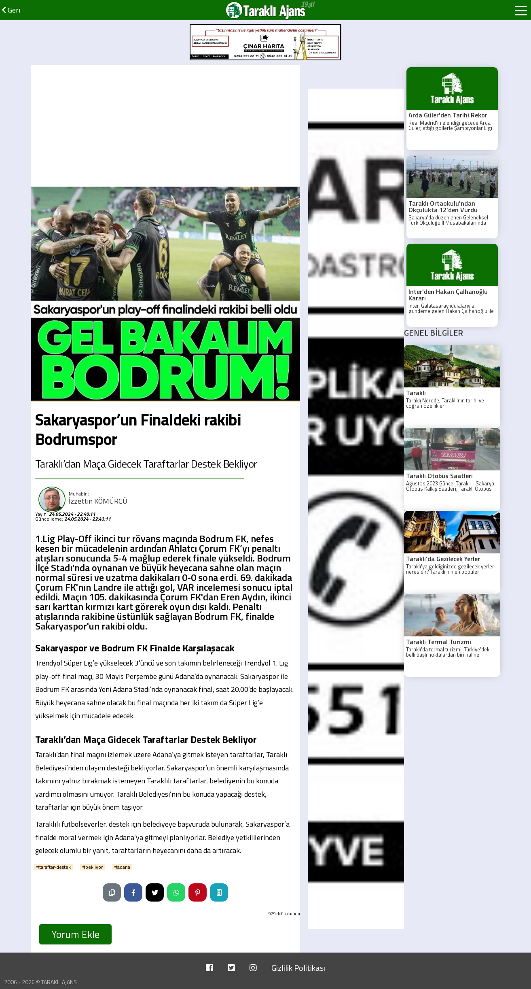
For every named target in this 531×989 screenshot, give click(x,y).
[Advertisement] (165, 126)
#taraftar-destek (53, 867)
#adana (122, 867)
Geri (11, 9)
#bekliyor (92, 867)
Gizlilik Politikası (298, 967)
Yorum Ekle (75, 934)
